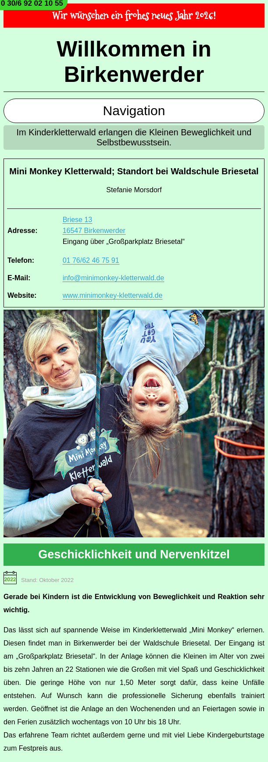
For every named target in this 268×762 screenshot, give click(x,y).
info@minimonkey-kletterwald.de (113, 278)
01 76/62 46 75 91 (91, 260)
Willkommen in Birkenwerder (134, 62)
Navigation (134, 110)
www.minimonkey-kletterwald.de (113, 295)
